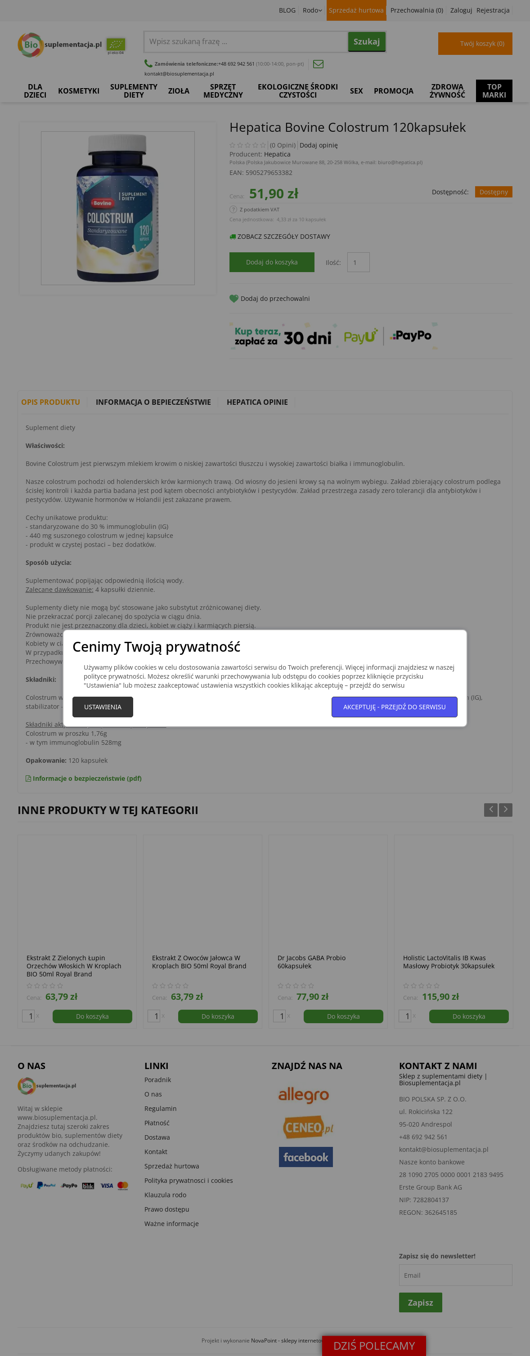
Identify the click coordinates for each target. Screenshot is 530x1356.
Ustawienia (102, 707)
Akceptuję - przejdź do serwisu (394, 707)
